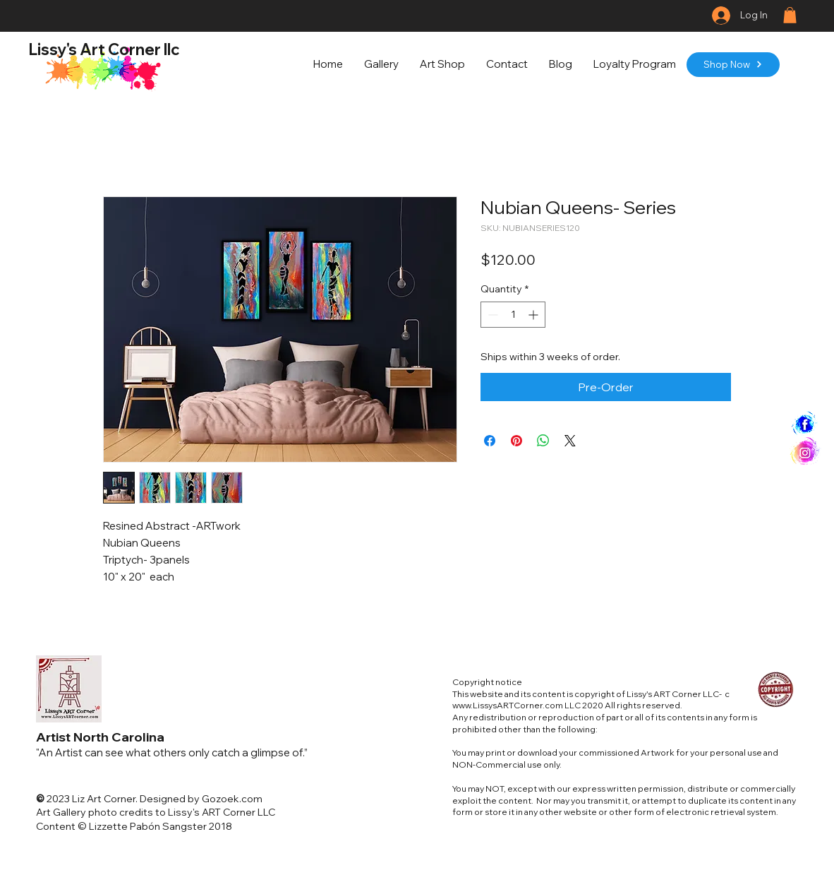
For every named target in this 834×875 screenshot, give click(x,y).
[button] (790, 15)
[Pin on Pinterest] (516, 440)
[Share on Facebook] (489, 440)
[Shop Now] (733, 64)
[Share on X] (570, 440)
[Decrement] (491, 314)
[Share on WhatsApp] (543, 440)
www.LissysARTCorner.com (507, 705)
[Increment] (534, 314)
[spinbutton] (513, 314)
